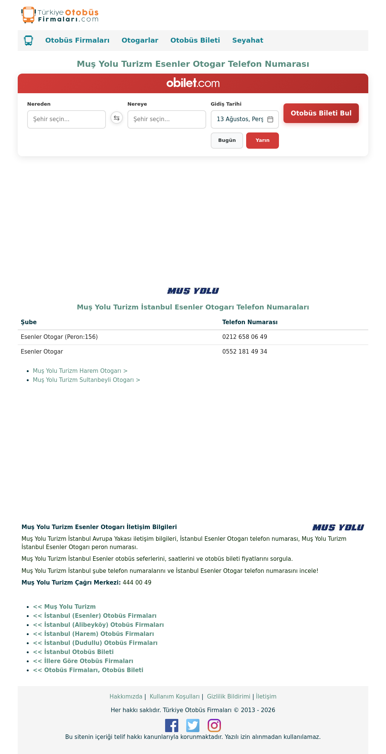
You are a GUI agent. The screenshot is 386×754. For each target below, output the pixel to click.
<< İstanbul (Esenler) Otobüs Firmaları (94, 615)
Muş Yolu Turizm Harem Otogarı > (80, 371)
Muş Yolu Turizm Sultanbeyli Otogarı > (87, 380)
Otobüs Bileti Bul (321, 119)
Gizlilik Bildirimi (228, 696)
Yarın (263, 140)
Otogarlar (140, 40)
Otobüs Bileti (195, 40)
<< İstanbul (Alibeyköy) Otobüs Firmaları (98, 625)
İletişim (266, 696)
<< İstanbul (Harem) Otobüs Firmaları (93, 634)
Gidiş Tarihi (226, 104)
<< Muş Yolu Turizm (64, 606)
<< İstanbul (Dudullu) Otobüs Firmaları (95, 643)
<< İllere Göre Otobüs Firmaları (83, 661)
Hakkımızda (125, 696)
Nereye (139, 104)
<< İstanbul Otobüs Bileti (73, 652)
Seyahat (247, 40)
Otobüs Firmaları (77, 40)
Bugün (227, 140)
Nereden (39, 104)
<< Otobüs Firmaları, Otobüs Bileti (88, 670)
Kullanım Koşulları (175, 696)
